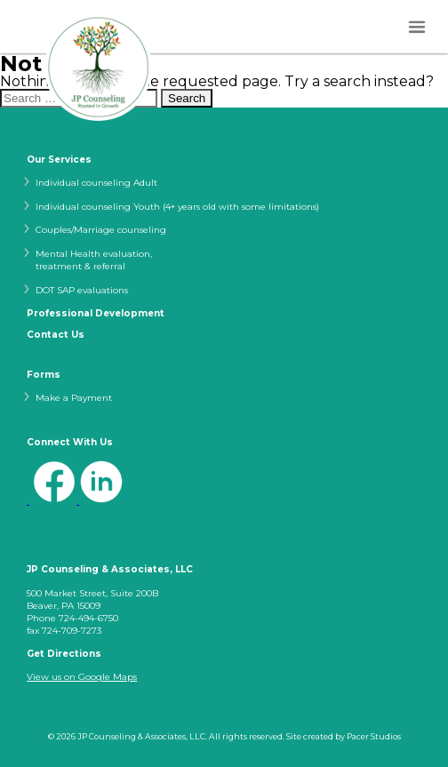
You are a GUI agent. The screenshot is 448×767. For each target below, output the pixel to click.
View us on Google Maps (82, 677)
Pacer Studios (374, 736)
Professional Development (95, 313)
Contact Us (55, 335)
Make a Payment (74, 397)
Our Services (59, 160)
